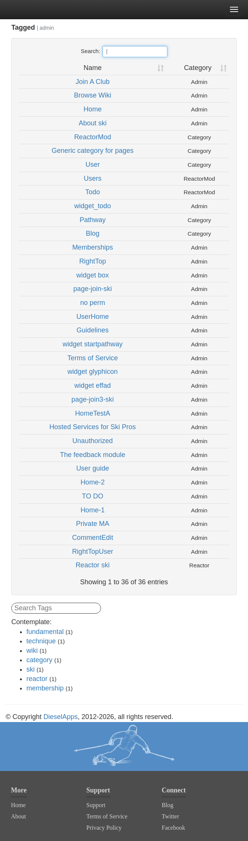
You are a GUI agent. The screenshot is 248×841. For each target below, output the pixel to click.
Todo (92, 192)
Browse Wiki (92, 95)
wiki (32, 650)
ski (30, 669)
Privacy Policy (104, 827)
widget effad (92, 385)
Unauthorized (92, 441)
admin (47, 28)
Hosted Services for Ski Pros (92, 427)
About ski (93, 123)
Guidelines (93, 330)
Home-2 (93, 482)
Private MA (92, 523)
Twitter (170, 816)
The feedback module (92, 455)
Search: (124, 51)
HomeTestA (92, 413)
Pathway (93, 220)
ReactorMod (92, 137)
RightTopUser (92, 551)
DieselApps (60, 717)
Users (92, 178)
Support (96, 805)
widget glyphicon (92, 371)
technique (41, 641)
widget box (93, 275)
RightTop (92, 261)
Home (93, 109)
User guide (92, 468)
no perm (92, 302)
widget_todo (92, 206)
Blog (93, 233)
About (18, 816)
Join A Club (93, 81)
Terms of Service (92, 358)
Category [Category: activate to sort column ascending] (197, 68)
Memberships (92, 247)
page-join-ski (92, 289)
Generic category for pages (92, 150)
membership (45, 688)
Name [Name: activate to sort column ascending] (93, 68)
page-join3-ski (93, 399)
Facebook (173, 827)
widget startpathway (92, 344)
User (93, 164)
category (39, 660)
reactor (36, 679)
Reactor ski (93, 565)
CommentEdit (92, 537)
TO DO (92, 496)
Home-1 (93, 510)
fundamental (45, 631)
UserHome (93, 316)
